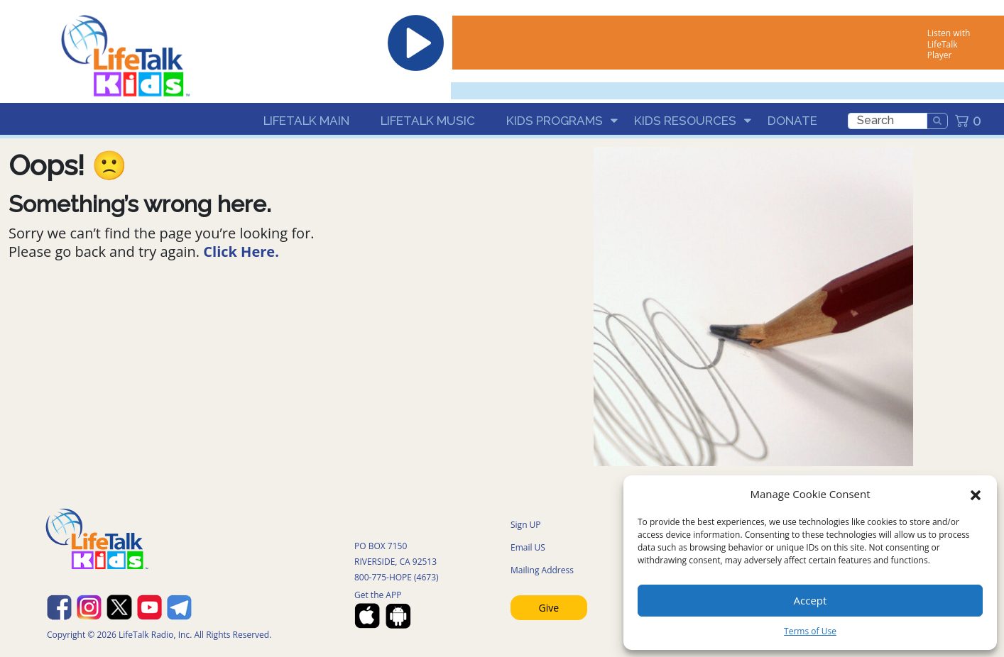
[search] (887, 121)
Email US (528, 547)
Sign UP (526, 525)
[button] (975, 494)
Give (549, 607)
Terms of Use (810, 631)
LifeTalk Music (428, 121)
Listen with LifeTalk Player (948, 44)
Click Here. (241, 251)
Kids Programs (554, 121)
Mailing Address (542, 570)
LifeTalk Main (306, 121)
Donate (792, 121)
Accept (810, 600)
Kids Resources (685, 121)
